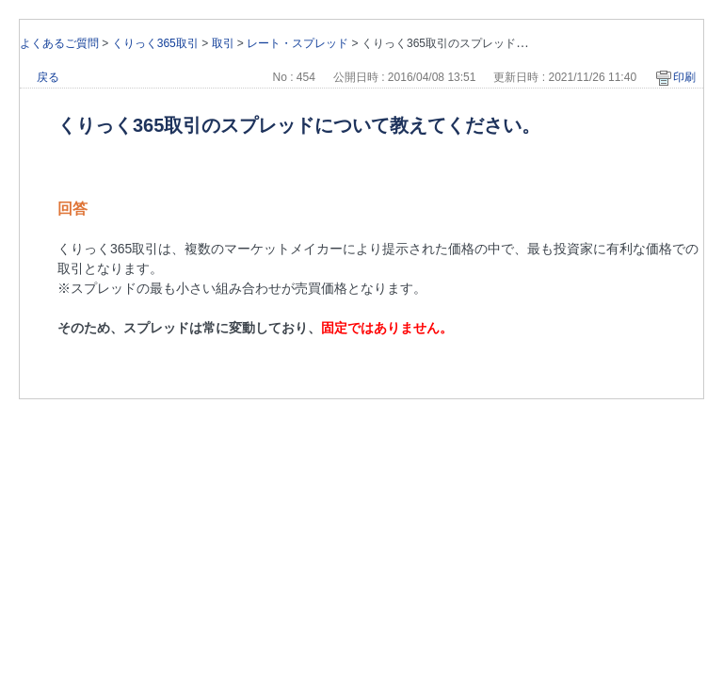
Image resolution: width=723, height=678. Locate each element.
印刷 (684, 77)
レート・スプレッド (297, 43)
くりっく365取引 (155, 43)
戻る (48, 77)
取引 (223, 43)
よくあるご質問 (59, 43)
